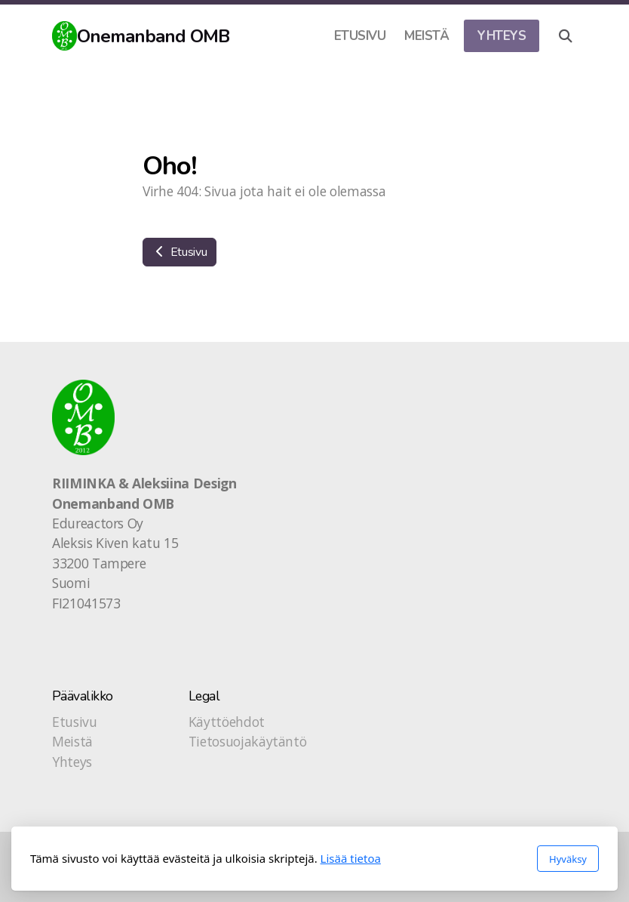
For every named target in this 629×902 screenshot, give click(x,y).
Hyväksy (568, 859)
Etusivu (179, 252)
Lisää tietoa (351, 858)
